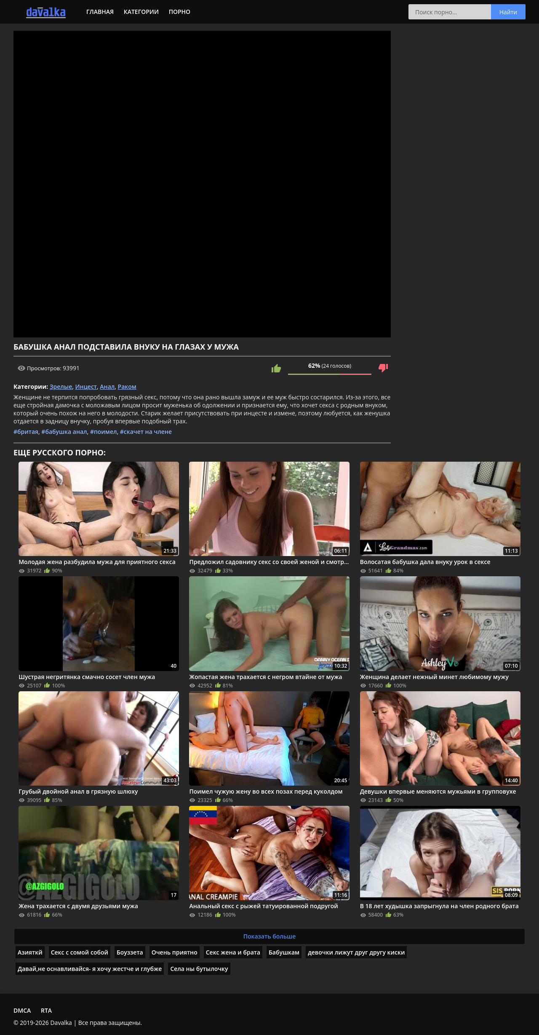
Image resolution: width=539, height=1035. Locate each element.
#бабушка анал (64, 432)
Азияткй (30, 952)
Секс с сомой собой (79, 952)
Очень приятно (174, 952)
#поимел (103, 432)
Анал (107, 386)
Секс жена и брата (233, 952)
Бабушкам (284, 952)
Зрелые (61, 386)
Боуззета (130, 952)
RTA (46, 1010)
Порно (179, 12)
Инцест (86, 386)
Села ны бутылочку (199, 969)
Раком (127, 386)
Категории (141, 12)
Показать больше (269, 936)
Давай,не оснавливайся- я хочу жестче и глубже (90, 969)
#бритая (25, 432)
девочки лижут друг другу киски (356, 952)
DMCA (22, 1010)
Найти (508, 12)
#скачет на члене (146, 432)
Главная (100, 12)
